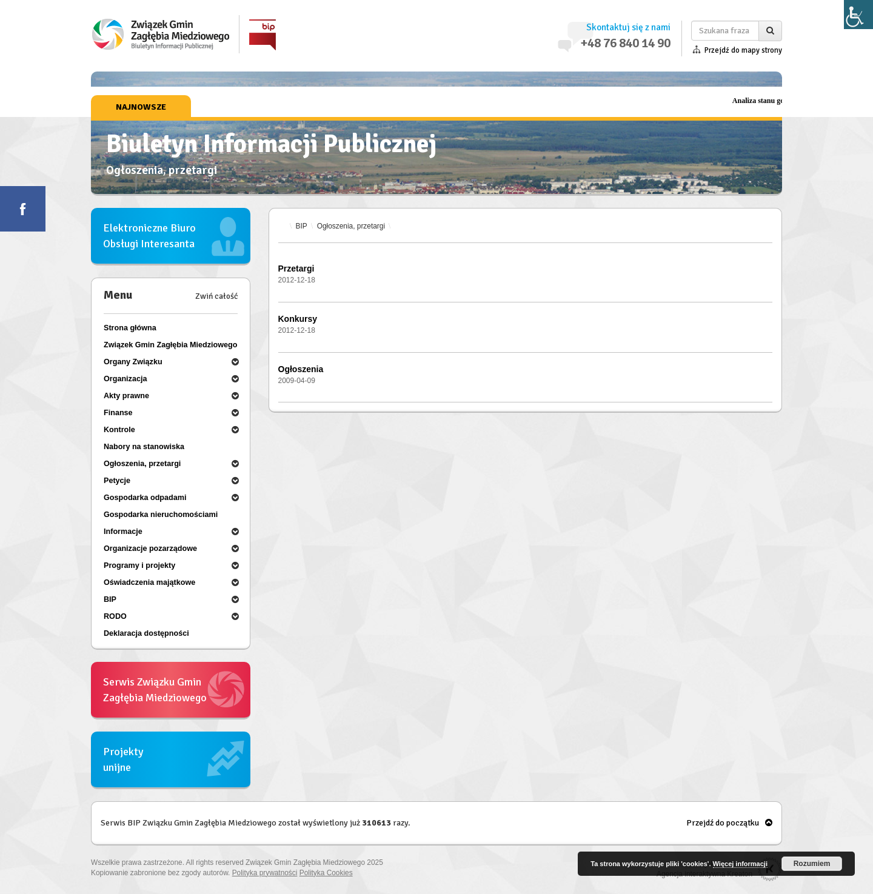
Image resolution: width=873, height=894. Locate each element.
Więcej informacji (740, 863)
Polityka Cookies (326, 873)
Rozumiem (812, 863)
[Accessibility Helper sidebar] (858, 14)
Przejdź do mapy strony (743, 50)
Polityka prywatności (265, 873)
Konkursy (298, 319)
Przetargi (296, 268)
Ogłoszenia (301, 369)
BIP (301, 226)
